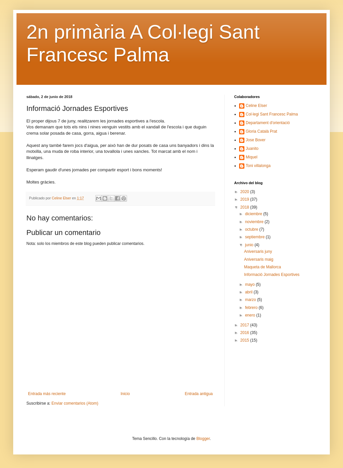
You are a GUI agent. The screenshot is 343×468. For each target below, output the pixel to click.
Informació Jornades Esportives (271, 274)
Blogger (203, 438)
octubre (252, 229)
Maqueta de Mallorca (262, 267)
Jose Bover (255, 140)
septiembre (255, 237)
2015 (245, 340)
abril (249, 292)
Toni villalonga (258, 165)
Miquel (251, 157)
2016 (245, 332)
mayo (250, 284)
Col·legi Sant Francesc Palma (272, 114)
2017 (245, 325)
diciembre (254, 214)
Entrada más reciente (47, 393)
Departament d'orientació (268, 122)
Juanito (252, 148)
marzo (251, 299)
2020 (245, 191)
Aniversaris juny (258, 251)
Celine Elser (256, 105)
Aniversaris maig (258, 259)
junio (250, 245)
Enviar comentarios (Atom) (74, 403)
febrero (252, 307)
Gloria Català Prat (261, 131)
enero (250, 315)
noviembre (255, 221)
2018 (245, 207)
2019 (245, 199)
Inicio (125, 393)
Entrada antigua (199, 393)
